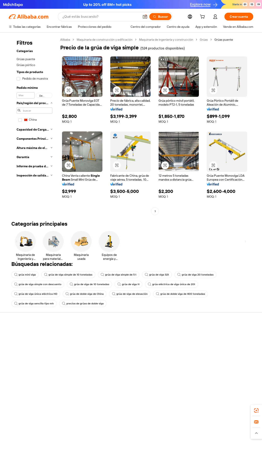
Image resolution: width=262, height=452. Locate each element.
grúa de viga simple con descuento (37, 284)
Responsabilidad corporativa (229, 340)
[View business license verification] (169, 444)
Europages (200, 428)
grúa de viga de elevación (130, 294)
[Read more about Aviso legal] (40, 435)
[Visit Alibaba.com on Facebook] (212, 375)
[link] (256, 410)
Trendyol (183, 428)
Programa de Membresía (126, 340)
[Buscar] (160, 16)
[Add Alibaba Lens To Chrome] (71, 409)
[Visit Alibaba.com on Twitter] (225, 375)
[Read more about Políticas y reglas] (19, 435)
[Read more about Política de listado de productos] (72, 435)
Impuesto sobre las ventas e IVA (131, 349)
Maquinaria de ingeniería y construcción (166, 39)
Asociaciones (168, 361)
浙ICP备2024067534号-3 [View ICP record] (236, 443)
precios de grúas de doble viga (83, 303)
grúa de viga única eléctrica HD (35, 294)
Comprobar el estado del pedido (30, 349)
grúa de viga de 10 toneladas (89, 284)
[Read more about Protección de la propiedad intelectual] (122, 435)
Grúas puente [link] (223, 39)
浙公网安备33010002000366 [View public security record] (193, 443)
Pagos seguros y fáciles (75, 332)
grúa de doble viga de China (85, 294)
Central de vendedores (175, 340)
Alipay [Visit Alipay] (125, 428)
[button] (145, 16)
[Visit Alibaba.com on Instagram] (231, 375)
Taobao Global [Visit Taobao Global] (154, 428)
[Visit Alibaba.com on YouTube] (238, 375)
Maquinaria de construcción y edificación (105, 39)
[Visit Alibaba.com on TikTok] (244, 375)
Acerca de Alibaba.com (225, 332)
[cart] (203, 17)
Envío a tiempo (69, 349)
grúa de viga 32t (157, 274)
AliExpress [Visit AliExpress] (63, 428)
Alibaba (65, 39)
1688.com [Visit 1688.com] (80, 428)
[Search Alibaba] (100, 16)
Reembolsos (17, 357)
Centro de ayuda (20, 332)
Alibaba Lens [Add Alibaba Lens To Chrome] (29, 409)
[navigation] (33, 126)
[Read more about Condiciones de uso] (196, 435)
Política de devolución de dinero (80, 340)
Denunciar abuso (20, 365)
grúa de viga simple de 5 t (118, 274)
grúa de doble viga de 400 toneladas (180, 294)
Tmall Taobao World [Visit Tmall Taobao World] (104, 428)
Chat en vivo (17, 340)
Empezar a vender (171, 332)
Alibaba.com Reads (122, 357)
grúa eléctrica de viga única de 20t (171, 284)
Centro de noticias (222, 349)
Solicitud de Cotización (124, 332)
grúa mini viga (25, 274)
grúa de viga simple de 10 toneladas (68, 274)
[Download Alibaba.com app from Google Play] (238, 409)
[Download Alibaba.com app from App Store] (206, 409)
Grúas (204, 39)
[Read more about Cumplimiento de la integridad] (234, 435)
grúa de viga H (128, 284)
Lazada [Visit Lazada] (137, 428)
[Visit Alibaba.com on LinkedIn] (218, 375)
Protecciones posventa (75, 357)
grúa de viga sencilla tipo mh (34, 303)
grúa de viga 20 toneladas (195, 274)
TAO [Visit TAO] (171, 428)
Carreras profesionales (225, 357)
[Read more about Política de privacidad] (165, 435)
